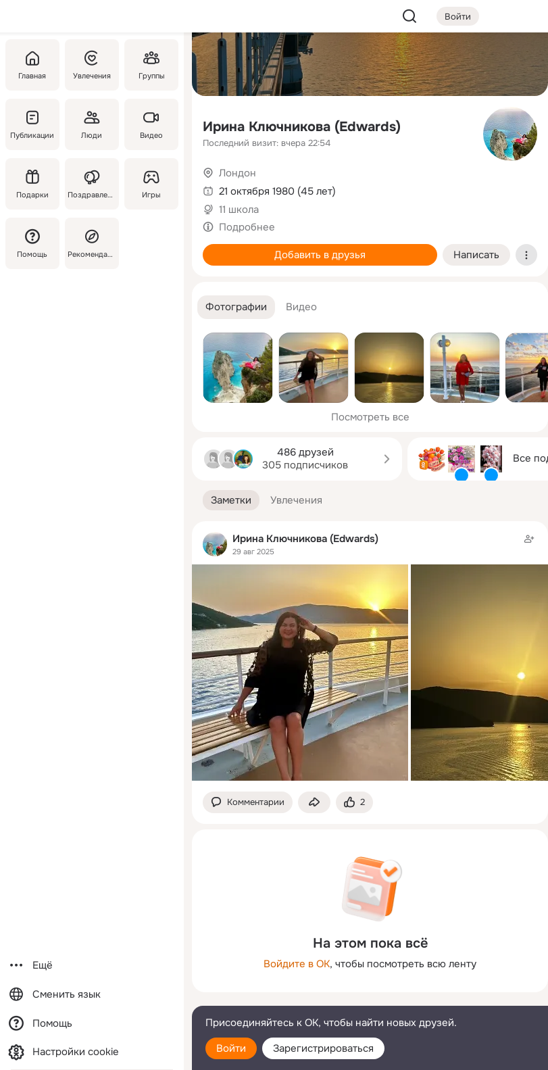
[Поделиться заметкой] (314, 803)
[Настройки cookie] (92, 1052)
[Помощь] (32, 243)
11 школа (239, 209)
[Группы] (151, 65)
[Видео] (151, 124)
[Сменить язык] (92, 994)
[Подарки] (32, 184)
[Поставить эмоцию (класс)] (354, 803)
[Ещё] (92, 965)
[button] (236, 307)
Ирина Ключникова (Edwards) (302, 126)
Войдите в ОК (297, 964)
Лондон (237, 173)
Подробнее (247, 227)
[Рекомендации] (92, 243)
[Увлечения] (92, 65)
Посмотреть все (370, 417)
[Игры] (151, 184)
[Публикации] (32, 124)
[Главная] (32, 65)
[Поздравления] (92, 184)
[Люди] (92, 124)
